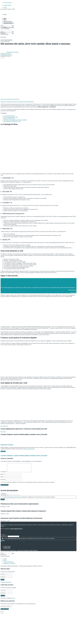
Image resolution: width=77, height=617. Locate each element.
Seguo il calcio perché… (9, 118)
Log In (13, 598)
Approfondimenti (7, 21)
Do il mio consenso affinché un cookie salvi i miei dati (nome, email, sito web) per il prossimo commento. (28, 482)
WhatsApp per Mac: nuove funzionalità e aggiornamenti (20, 504)
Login (5, 7)
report (3, 109)
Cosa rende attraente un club (10, 117)
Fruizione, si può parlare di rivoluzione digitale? (15, 120)
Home (4, 14)
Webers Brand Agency (29, 449)
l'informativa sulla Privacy (14, 497)
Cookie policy (7, 5)
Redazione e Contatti (8, 27)
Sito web (3, 479)
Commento (4, 471)
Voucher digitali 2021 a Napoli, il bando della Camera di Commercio (23, 511)
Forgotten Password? (6, 582)
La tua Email (4, 495)
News (4, 20)
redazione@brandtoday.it (16, 528)
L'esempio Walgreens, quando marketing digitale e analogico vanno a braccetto (24, 455)
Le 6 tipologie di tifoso (9, 115)
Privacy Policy (7, 2)
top (11, 55)
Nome (2, 474)
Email (2, 477)
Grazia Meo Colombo (13, 52)
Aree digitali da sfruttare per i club (11, 121)
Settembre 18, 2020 (6, 53)
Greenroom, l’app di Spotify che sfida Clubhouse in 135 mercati (21, 518)
